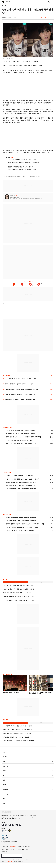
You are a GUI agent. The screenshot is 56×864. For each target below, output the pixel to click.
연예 (5, 5)
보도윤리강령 (4, 851)
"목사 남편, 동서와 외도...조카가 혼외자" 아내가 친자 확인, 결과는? (18, 596)
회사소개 (3, 846)
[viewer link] (50, 55)
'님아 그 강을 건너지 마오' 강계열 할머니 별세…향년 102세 (19, 476)
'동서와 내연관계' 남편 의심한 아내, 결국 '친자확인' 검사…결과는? (23, 162)
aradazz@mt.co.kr (14, 197)
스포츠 (4, 784)
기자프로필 (5, 794)
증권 (4, 752)
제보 (4, 798)
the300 (5, 757)
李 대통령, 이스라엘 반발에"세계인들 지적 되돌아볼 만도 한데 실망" (21, 482)
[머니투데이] (6, 2)
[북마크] (51, 17)
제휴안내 (12, 849)
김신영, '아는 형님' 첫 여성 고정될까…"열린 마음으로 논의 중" (17, 729)
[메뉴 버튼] (52, 1)
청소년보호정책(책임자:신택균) (24, 846)
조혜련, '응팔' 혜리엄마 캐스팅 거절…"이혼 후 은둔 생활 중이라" (18, 737)
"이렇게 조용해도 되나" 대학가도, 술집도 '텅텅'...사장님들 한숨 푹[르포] (21, 389)
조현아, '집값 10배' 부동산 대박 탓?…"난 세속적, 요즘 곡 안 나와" (18, 740)
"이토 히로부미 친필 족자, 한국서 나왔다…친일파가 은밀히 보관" (20, 399)
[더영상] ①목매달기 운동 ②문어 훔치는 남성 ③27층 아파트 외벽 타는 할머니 (40, 693)
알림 (4, 803)
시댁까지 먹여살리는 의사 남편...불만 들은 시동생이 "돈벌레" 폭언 (21, 488)
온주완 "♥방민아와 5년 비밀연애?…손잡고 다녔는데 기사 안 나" (20, 384)
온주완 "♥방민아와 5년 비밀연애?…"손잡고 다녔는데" (20, 167)
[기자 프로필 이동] (6, 196)
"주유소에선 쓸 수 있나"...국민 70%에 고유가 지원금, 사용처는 (20, 433)
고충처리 (26, 849)
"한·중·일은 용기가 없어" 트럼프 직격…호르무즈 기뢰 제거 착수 (20, 394)
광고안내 (7, 849)
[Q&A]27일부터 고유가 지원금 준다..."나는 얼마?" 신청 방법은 (20, 430)
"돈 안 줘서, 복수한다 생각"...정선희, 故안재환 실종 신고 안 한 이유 (18, 589)
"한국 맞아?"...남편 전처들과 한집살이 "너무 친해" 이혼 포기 (22, 159)
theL (4, 761)
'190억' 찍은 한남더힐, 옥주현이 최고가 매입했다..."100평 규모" (23, 169)
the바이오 (5, 766)
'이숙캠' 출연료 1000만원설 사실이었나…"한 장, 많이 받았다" (17, 726)
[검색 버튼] (49, 1)
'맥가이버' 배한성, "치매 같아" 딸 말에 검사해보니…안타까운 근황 (18, 600)
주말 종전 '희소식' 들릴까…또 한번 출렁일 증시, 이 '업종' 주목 (20, 440)
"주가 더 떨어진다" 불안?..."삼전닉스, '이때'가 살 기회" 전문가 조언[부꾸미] (23, 437)
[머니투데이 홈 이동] (6, 812)
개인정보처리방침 (13, 846)
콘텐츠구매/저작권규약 (19, 849)
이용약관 (3, 849)
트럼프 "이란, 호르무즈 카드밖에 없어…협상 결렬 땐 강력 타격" (20, 530)
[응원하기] (17, 195)
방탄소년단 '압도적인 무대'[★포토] (11, 692)
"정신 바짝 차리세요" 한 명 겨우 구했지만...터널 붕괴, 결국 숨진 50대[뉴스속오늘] (25, 524)
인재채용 (7, 846)
